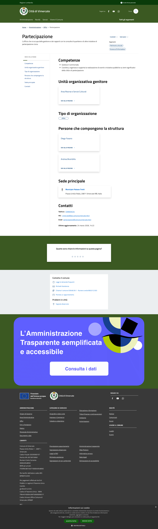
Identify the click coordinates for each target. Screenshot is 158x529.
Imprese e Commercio (57, 417)
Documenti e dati (25, 435)
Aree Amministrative (27, 417)
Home (24, 27)
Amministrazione (35, 27)
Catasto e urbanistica (57, 421)
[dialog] (79, 517)
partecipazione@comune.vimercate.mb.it (77, 219)
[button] (79, 526)
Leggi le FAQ (54, 453)
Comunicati (113, 417)
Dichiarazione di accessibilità (89, 461)
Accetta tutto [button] (71, 521)
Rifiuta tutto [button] (87, 521)
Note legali (83, 457)
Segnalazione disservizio (58, 450)
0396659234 (70, 211)
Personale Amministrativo (29, 432)
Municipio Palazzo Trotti (75, 189)
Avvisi (111, 421)
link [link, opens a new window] (98, 517)
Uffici (45, 27)
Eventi (111, 434)
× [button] (155, 507)
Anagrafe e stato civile (57, 414)
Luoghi (111, 431)
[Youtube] (113, 11)
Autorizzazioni (84, 421)
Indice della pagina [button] (30, 57)
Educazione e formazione (87, 410)
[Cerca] (135, 11)
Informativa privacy (86, 453)
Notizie (111, 414)
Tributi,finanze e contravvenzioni (90, 414)
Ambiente (82, 418)
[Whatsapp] (118, 11)
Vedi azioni (124, 37)
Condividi (114, 37)
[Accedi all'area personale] (128, 2)
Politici (22, 428)
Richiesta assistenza (56, 457)
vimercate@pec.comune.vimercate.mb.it (76, 215)
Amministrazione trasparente (89, 446)
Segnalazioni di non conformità (60, 461)
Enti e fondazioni (25, 424)
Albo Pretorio (83, 450)
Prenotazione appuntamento (59, 446)
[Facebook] (108, 11)
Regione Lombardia (26, 2)
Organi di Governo (26, 414)
